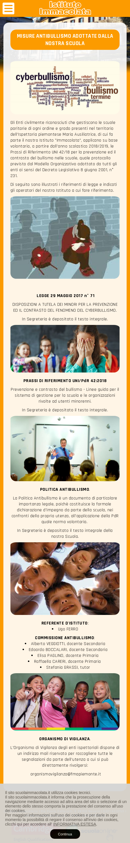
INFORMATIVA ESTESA (74, 824)
